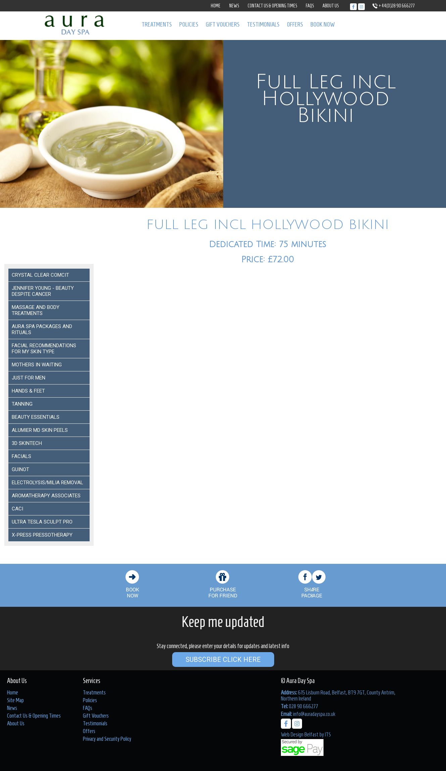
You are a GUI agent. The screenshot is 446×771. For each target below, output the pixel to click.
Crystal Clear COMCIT (40, 275)
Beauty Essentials (35, 417)
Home (215, 5)
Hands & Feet (28, 391)
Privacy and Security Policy (107, 739)
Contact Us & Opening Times (272, 5)
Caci (17, 509)
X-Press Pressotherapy (42, 535)
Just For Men (28, 378)
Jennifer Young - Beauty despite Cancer (43, 291)
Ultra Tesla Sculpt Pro (42, 522)
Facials (21, 456)
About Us (331, 5)
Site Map (15, 700)
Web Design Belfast (299, 734)
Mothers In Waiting (37, 365)
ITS (328, 734)
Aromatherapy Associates (46, 496)
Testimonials (263, 24)
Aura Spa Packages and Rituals (42, 329)
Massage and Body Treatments (35, 310)
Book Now (322, 24)
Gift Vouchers (223, 24)
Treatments (157, 24)
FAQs (310, 5)
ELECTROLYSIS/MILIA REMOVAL (47, 483)
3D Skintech (27, 443)
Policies (188, 24)
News (234, 5)
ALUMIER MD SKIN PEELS (40, 430)
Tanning (22, 404)
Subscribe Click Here (223, 659)
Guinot (20, 469)
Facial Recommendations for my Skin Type (44, 349)
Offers (295, 24)
